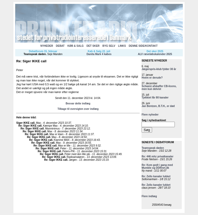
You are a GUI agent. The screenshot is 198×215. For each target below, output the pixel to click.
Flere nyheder (150, 114)
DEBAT (60, 45)
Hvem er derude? (152, 77)
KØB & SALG (76, 45)
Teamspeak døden (34, 54)
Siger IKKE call (25, 122)
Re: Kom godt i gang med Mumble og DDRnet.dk (157, 166)
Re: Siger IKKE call (30, 125)
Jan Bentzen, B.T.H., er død (158, 106)
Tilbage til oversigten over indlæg (77, 109)
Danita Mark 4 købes (99, 54)
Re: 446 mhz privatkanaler (157, 156)
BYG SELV (108, 45)
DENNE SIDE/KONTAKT (143, 45)
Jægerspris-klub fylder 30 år (159, 69)
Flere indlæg (149, 196)
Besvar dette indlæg (78, 103)
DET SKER (93, 45)
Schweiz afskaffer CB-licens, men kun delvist (159, 87)
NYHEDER (46, 45)
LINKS (122, 45)
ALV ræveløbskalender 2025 (155, 54)
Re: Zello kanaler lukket (156, 176)
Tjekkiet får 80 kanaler (155, 97)
